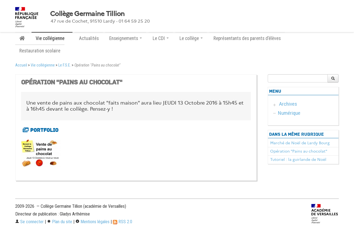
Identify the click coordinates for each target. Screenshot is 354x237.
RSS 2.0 (122, 221)
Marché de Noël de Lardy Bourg (300, 142)
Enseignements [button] (125, 38)
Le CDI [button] (161, 38)
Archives (288, 104)
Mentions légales (93, 221)
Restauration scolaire (39, 51)
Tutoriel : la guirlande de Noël (298, 159)
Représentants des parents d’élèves (247, 38)
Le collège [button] (191, 38)
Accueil (21, 65)
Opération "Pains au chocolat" (298, 151)
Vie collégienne (43, 65)
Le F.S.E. (64, 65)
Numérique (289, 113)
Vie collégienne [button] (52, 38)
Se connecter (29, 221)
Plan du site (59, 221)
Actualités (89, 38)
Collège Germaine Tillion (87, 14)
